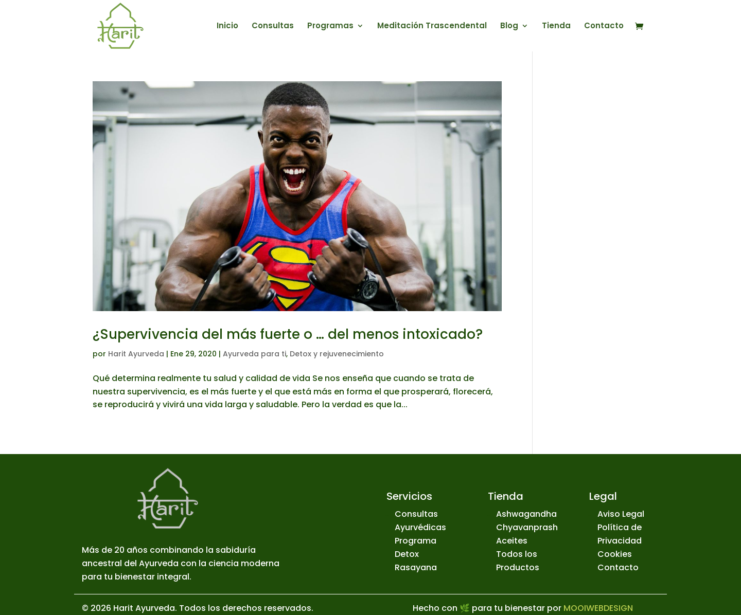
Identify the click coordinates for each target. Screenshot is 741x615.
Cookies (614, 554)
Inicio (227, 26)
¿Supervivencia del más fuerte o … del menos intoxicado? (288, 334)
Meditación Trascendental (432, 26)
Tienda (556, 26)
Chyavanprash (527, 527)
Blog (509, 26)
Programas (330, 26)
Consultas (273, 26)
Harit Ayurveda (136, 354)
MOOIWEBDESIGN (598, 608)
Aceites (511, 541)
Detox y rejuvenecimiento (337, 354)
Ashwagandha (526, 514)
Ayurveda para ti (254, 354)
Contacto (604, 26)
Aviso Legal (620, 514)
